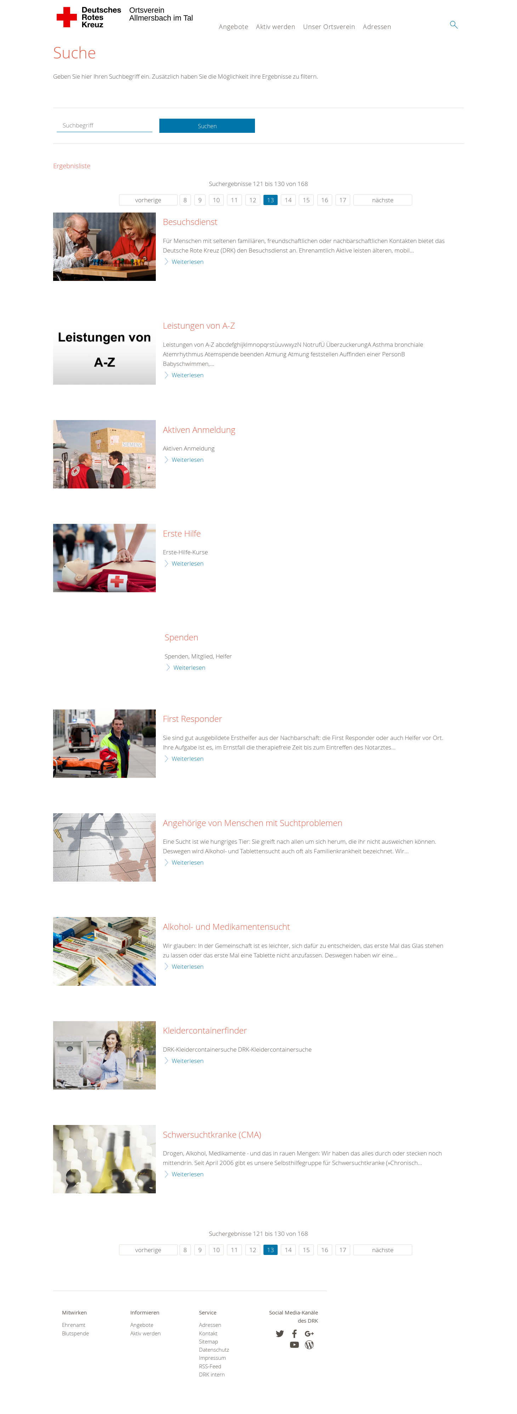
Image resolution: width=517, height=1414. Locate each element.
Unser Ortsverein (329, 26)
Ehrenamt (73, 1325)
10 (216, 200)
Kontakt (208, 1333)
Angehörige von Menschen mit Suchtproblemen (252, 823)
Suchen (207, 126)
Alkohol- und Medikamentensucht (226, 927)
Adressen (377, 26)
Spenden (181, 638)
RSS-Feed (210, 1366)
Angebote (233, 26)
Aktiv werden (275, 26)
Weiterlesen (188, 262)
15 (306, 200)
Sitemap (208, 1342)
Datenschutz (214, 1350)
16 (324, 200)
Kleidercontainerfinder (205, 1031)
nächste (382, 200)
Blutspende (75, 1333)
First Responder (192, 719)
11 (234, 200)
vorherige (148, 200)
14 (288, 200)
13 (270, 200)
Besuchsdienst (190, 222)
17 (342, 200)
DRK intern (212, 1374)
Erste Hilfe (182, 534)
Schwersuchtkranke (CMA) (212, 1135)
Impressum (212, 1358)
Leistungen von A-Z (199, 326)
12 (252, 200)
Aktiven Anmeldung (199, 430)
